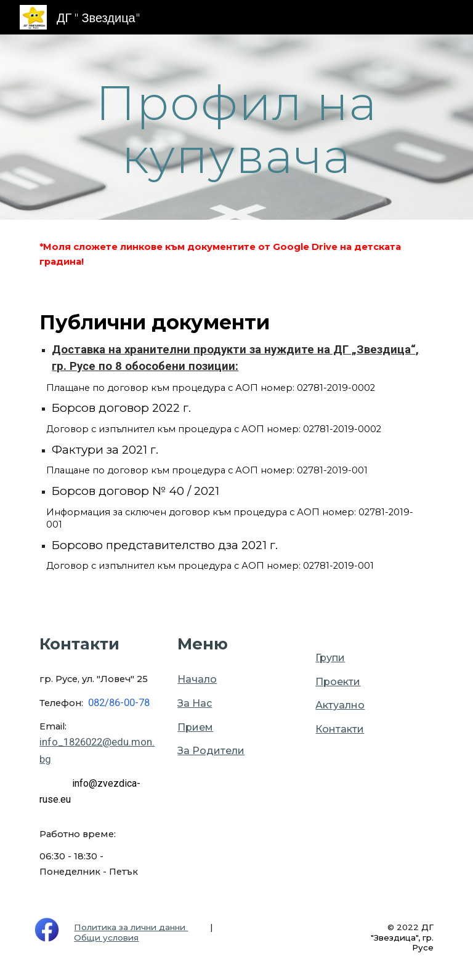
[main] (236, 127)
